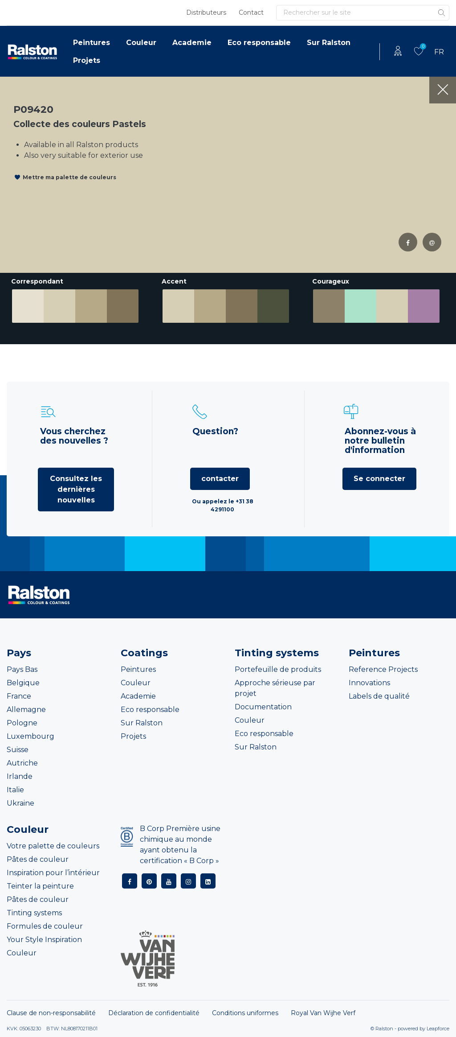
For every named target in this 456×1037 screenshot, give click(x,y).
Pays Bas (22, 669)
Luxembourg (30, 736)
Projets (86, 60)
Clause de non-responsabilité (51, 1013)
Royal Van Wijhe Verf (323, 1013)
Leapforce (438, 1028)
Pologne (22, 723)
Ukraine (20, 803)
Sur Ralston (328, 42)
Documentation (263, 707)
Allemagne (26, 709)
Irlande (20, 776)
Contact (251, 12)
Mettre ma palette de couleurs (69, 177)
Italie (15, 790)
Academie (192, 42)
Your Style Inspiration (44, 939)
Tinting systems (34, 913)
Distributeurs (206, 12)
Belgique (23, 683)
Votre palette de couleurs (53, 846)
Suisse (17, 749)
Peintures (91, 42)
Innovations (369, 683)
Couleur (141, 42)
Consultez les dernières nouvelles (76, 489)
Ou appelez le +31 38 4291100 (222, 505)
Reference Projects (383, 669)
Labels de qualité (379, 696)
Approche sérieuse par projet (275, 688)
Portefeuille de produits (278, 669)
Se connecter (379, 478)
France (19, 696)
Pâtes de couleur (38, 859)
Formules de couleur (45, 926)
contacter (220, 478)
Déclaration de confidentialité (154, 1013)
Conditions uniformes (245, 1013)
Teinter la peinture (40, 886)
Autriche (22, 763)
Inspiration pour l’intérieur (53, 872)
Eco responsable (259, 42)
